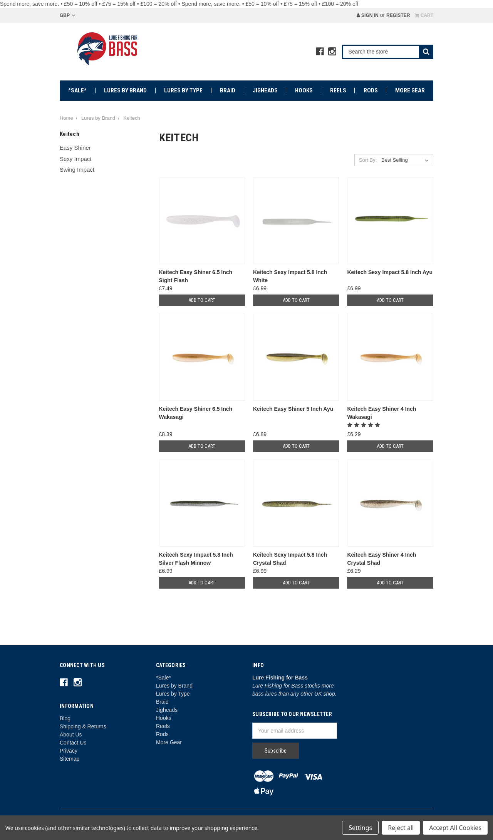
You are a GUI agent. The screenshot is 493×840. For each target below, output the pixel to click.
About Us (71, 734)
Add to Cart (201, 300)
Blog (65, 718)
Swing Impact (77, 169)
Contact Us (73, 743)
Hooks (304, 90)
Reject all (401, 827)
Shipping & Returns (83, 726)
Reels (338, 90)
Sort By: (368, 160)
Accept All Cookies (455, 827)
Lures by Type (183, 90)
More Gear (410, 90)
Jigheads (265, 90)
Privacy (68, 751)
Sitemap (69, 759)
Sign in (368, 15)
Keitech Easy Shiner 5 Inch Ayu (293, 409)
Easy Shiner (75, 147)
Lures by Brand (125, 90)
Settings (360, 827)
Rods (371, 90)
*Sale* (77, 90)
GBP (67, 15)
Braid (227, 90)
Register (398, 15)
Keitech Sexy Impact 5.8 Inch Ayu (390, 272)
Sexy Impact (76, 159)
